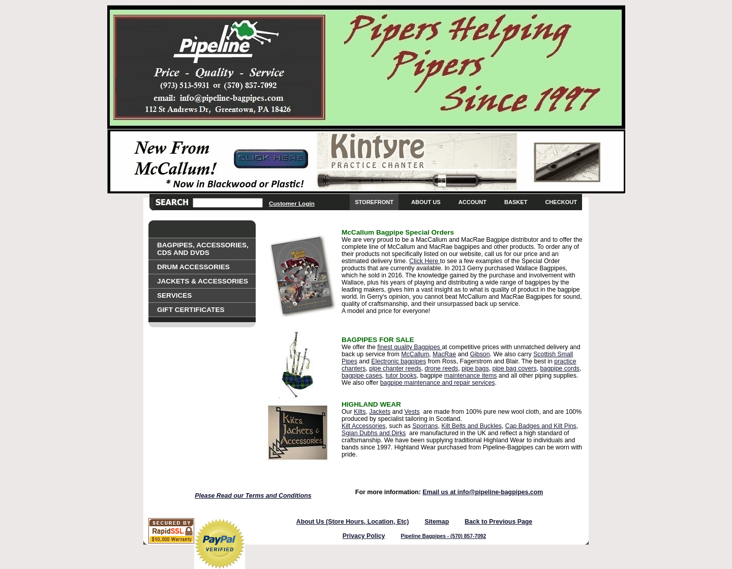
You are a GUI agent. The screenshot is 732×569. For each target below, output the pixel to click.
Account (472, 202)
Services (174, 295)
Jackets (379, 411)
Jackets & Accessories (202, 281)
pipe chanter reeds (395, 368)
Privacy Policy (364, 535)
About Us (426, 202)
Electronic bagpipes (398, 361)
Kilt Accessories (363, 426)
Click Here (424, 261)
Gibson (480, 354)
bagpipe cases (362, 375)
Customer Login (292, 203)
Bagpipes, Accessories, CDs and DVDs (203, 249)
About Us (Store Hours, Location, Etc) (352, 521)
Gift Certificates (191, 310)
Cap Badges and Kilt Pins (540, 426)
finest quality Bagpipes (409, 347)
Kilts (359, 411)
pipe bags (475, 368)
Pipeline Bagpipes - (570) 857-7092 (443, 536)
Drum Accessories (193, 267)
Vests (412, 411)
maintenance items (470, 375)
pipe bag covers (514, 368)
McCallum (415, 354)
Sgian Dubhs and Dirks (374, 433)
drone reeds (441, 368)
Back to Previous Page (498, 521)
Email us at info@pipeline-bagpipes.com (482, 492)
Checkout (561, 202)
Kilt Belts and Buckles (471, 426)
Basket (515, 202)
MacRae (444, 354)
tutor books (400, 375)
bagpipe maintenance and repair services (437, 382)
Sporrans (425, 426)
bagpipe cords (560, 368)
